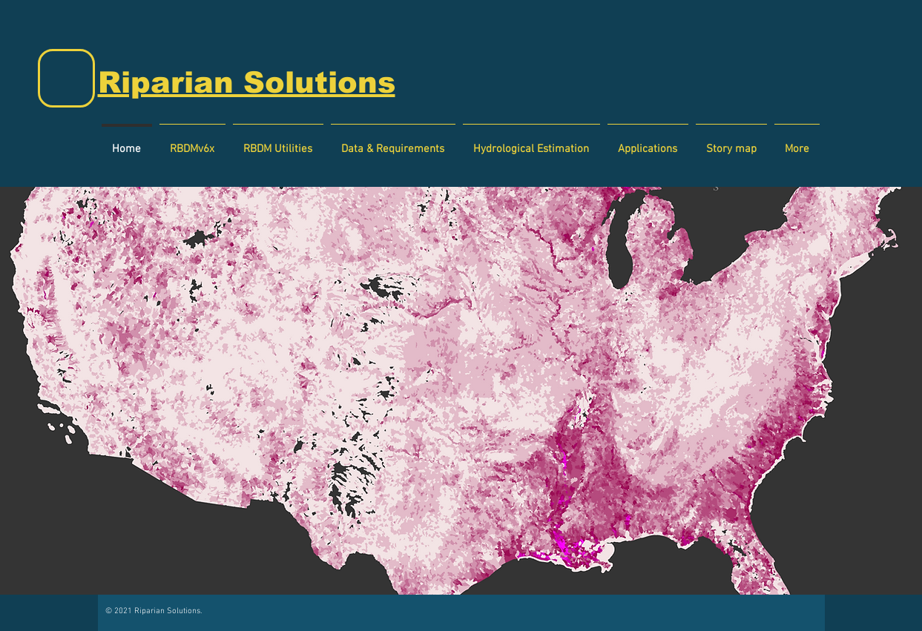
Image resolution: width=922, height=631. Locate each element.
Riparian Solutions (246, 82)
